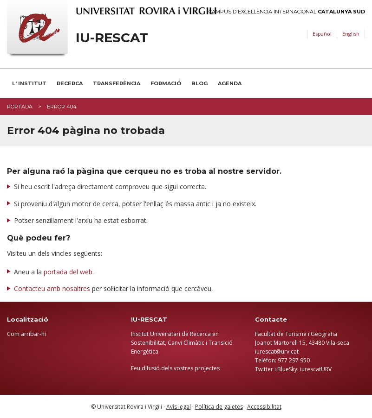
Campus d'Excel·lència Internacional (287, 11)
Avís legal (178, 407)
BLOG (199, 83)
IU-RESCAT (112, 38)
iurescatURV (316, 369)
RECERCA (70, 83)
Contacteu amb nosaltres (52, 288)
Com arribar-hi (26, 334)
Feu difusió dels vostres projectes (175, 368)
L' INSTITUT (29, 83)
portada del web (68, 271)
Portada (20, 106)
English (350, 33)
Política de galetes (219, 407)
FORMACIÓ (165, 83)
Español (322, 33)
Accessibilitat (264, 407)
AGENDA (229, 83)
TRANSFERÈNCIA (116, 83)
